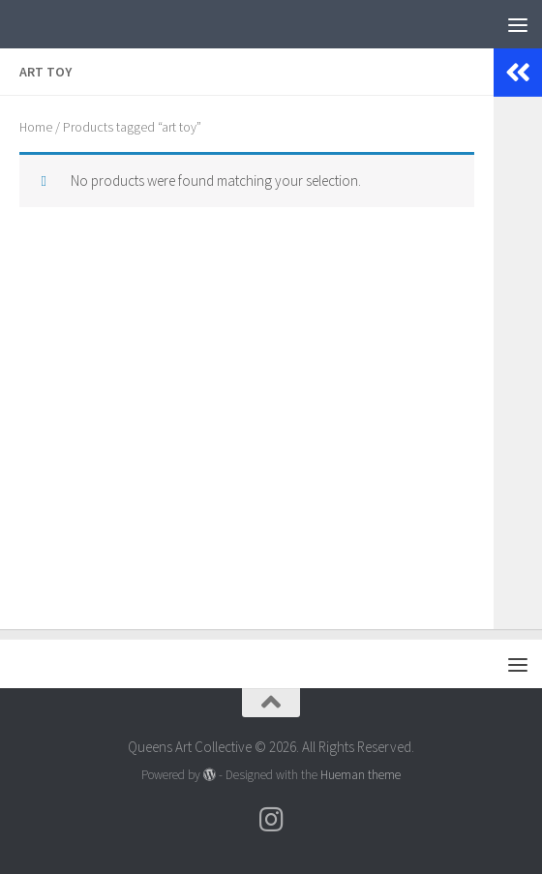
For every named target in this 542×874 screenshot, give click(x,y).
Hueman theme (360, 775)
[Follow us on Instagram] (271, 819)
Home (35, 127)
